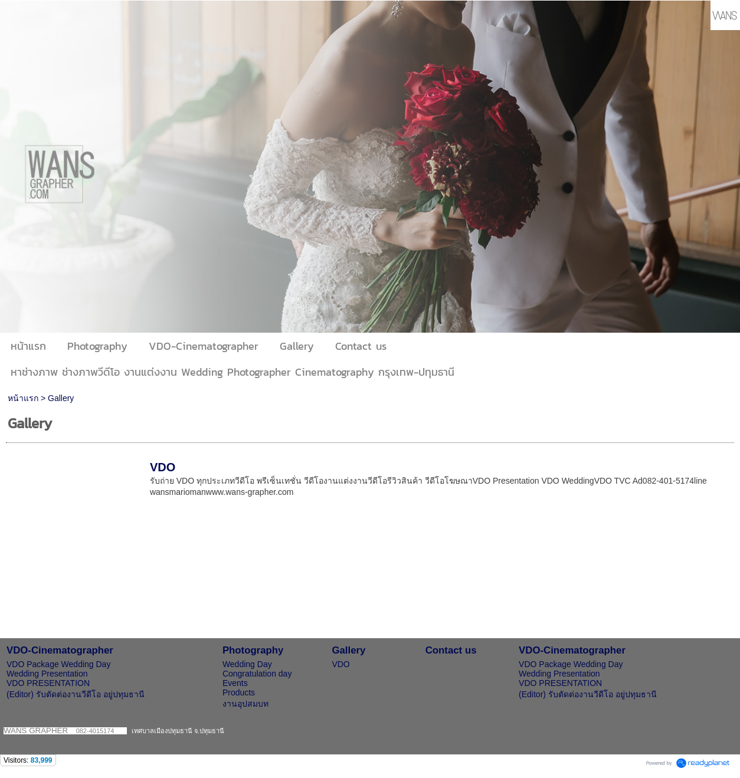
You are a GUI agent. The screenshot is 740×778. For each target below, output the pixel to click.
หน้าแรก (23, 398)
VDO (162, 467)
